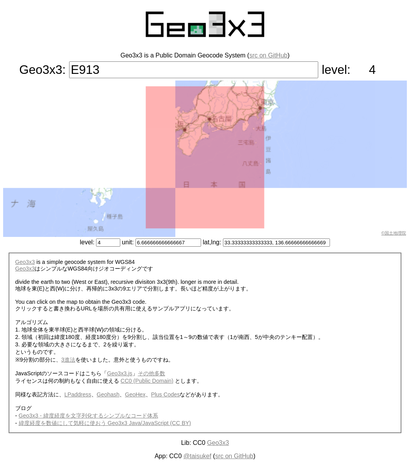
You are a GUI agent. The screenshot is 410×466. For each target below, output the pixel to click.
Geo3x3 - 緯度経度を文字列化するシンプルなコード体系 (88, 415)
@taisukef (197, 456)
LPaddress (77, 394)
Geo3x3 (25, 262)
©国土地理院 (393, 233)
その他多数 (151, 373)
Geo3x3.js (119, 373)
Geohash (108, 394)
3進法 (68, 360)
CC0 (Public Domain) (147, 381)
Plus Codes (165, 394)
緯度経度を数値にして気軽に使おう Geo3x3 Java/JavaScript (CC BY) (105, 423)
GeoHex (135, 394)
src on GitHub (268, 55)
